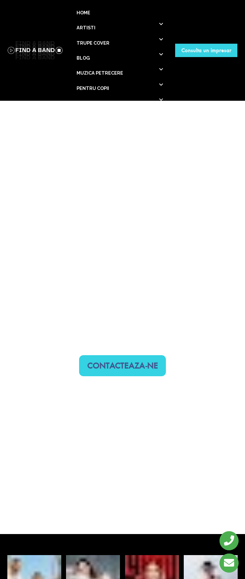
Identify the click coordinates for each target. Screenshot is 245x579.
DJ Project (34, 571)
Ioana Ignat (93, 501)
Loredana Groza (211, 571)
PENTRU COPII (93, 88)
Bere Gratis (93, 571)
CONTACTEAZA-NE (122, 307)
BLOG (83, 58)
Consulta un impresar (206, 50)
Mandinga (152, 571)
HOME (83, 12)
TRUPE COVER (93, 43)
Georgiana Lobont (34, 501)
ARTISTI (86, 27)
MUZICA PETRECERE (100, 73)
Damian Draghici (210, 501)
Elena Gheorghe (151, 501)
